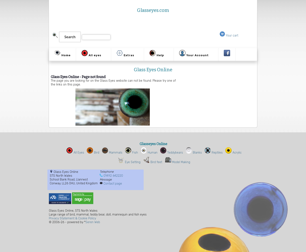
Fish (131, 152)
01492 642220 (113, 176)
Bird (93, 152)
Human (148, 152)
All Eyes (75, 152)
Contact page (112, 183)
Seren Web (92, 222)
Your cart (229, 35)
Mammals (112, 152)
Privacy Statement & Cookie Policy (72, 218)
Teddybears (171, 152)
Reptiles (213, 152)
